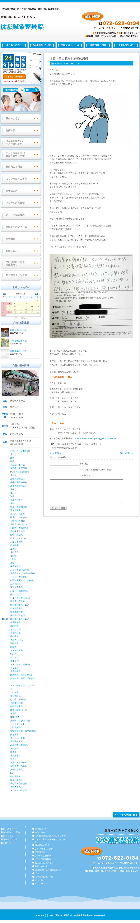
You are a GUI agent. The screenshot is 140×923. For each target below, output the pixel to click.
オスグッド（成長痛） (20, 664)
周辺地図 (10, 239)
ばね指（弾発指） (18, 699)
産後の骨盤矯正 (17, 479)
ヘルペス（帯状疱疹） (20, 598)
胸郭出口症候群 (17, 615)
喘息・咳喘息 (16, 780)
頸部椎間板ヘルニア (19, 605)
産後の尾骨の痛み (18, 486)
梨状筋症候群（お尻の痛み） (23, 731)
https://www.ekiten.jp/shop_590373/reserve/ (97, 438)
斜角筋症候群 (16, 608)
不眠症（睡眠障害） (19, 528)
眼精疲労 (14, 734)
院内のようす (13, 118)
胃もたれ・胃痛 (17, 738)
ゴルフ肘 (14, 661)
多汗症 (13, 556)
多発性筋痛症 (16, 769)
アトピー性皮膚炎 (18, 577)
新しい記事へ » (126, 453)
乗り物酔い (15, 696)
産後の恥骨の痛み (18, 482)
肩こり (13, 454)
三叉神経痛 (15, 584)
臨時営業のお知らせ (25, 330)
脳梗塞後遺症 (16, 741)
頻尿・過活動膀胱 (18, 507)
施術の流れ (12, 130)
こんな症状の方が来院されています (15, 154)
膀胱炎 (13, 752)
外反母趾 (14, 668)
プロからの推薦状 (15, 203)
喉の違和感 (15, 776)
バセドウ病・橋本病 (19, 570)
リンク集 (39, 880)
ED (11, 773)
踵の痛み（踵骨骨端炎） (21, 675)
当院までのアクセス (16, 227)
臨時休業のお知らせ (25, 351)
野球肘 (13, 654)
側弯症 (13, 713)
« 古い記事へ (55, 453)
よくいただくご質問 (16, 178)
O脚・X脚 (14, 717)
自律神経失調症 (17, 521)
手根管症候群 (16, 703)
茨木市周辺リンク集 (16, 275)
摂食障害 (14, 545)
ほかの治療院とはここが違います (15, 142)
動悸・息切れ (16, 535)
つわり (13, 493)
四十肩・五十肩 (17, 601)
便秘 (12, 503)
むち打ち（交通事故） (20, 451)
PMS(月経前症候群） (20, 472)
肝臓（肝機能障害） (19, 591)
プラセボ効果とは (25, 341)
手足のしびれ (16, 640)
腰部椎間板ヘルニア (19, 619)
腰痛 (12, 458)
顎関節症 (14, 643)
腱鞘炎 (13, 647)
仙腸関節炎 (15, 622)
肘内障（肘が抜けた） (20, 720)
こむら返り (15, 692)
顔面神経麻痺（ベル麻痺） (22, 580)
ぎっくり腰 (15, 629)
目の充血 (14, 552)
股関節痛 (14, 626)
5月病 (13, 559)
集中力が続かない (18, 524)
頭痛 (12, 461)
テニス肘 (14, 657)
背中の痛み (15, 787)
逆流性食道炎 (16, 587)
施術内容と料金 (98, 45)
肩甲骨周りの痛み (18, 766)
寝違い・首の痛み (18, 762)
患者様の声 (12, 191)
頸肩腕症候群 (16, 612)
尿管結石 (14, 748)
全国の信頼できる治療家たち (15, 263)
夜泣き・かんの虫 (18, 517)
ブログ (77, 64)
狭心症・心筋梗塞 (18, 783)
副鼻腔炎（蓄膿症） (19, 745)
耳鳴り (13, 563)
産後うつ (14, 489)
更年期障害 (15, 510)
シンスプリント (17, 724)
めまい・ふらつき (18, 538)
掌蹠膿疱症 (15, 755)
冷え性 (13, 475)
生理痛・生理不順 (18, 468)
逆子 (12, 496)
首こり (13, 759)
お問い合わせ (13, 251)
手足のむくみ (16, 500)
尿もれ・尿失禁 (17, 514)
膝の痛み (14, 636)
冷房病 (13, 549)
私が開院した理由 (42, 45)
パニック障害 (16, 542)
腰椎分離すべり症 (18, 710)
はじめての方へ (14, 45)
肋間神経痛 (15, 727)
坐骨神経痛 (15, 633)
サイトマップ (41, 884)
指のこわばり (16, 594)
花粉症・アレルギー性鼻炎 (22, 573)
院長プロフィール (70, 45)
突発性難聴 (15, 566)
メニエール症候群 (18, 790)
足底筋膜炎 (15, 671)
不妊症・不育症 (17, 465)
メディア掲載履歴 (15, 215)
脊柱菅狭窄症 (16, 706)
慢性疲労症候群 (17, 531)
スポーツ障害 (16, 650)
